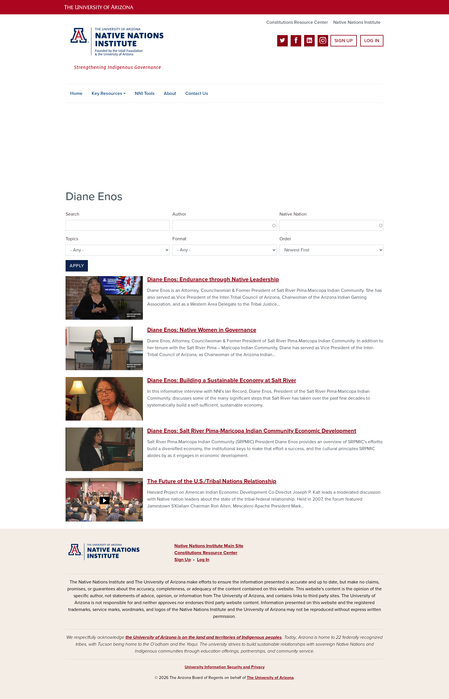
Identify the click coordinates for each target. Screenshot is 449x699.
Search (72, 214)
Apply (77, 266)
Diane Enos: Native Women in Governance (201, 330)
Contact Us (196, 93)
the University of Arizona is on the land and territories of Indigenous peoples (203, 637)
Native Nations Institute (357, 22)
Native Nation (293, 214)
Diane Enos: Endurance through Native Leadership (213, 279)
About (170, 93)
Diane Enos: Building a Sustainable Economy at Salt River (221, 380)
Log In (371, 41)
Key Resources (107, 93)
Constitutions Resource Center (297, 22)
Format (179, 239)
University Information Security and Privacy (225, 667)
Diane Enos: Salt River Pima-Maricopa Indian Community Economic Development (251, 430)
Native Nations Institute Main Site (208, 546)
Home (76, 93)
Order (285, 239)
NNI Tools (145, 93)
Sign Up (343, 41)
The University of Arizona (270, 677)
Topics (72, 239)
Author (179, 214)
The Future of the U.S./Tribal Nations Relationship (211, 481)
